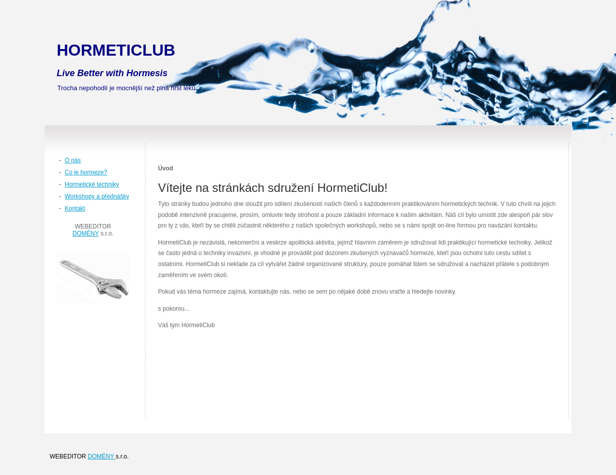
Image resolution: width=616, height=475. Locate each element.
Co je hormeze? (86, 172)
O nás (73, 160)
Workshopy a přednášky (97, 196)
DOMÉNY (86, 233)
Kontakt (75, 208)
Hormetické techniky (92, 184)
